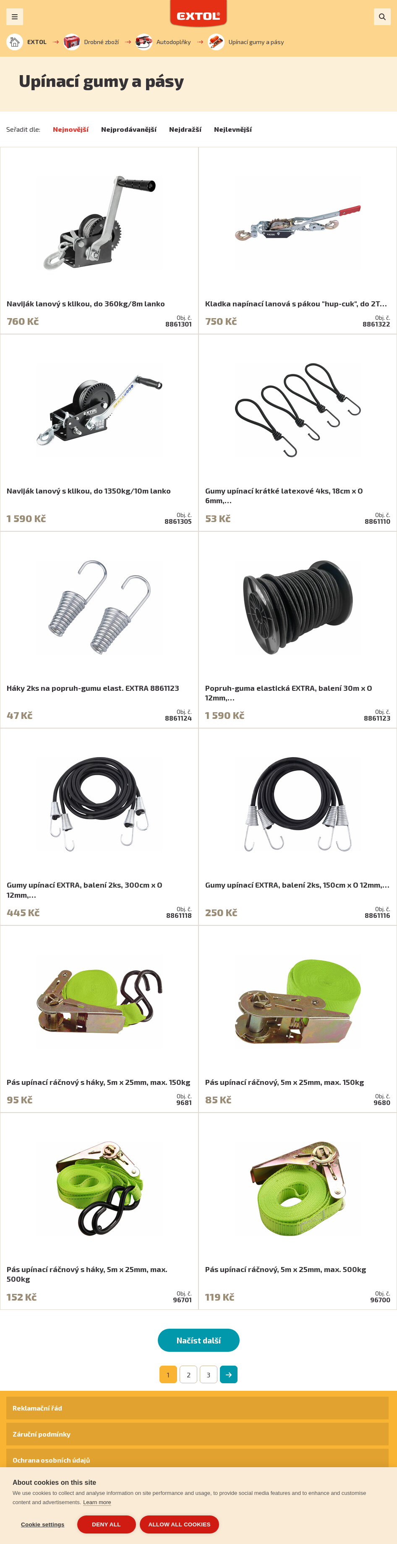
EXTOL (26, 42)
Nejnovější (71, 129)
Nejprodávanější (129, 129)
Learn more (97, 1502)
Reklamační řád (37, 1408)
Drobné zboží (91, 42)
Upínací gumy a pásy (246, 42)
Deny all (106, 1524)
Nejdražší (185, 129)
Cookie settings (43, 1524)
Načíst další (199, 1340)
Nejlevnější (233, 129)
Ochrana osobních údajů (51, 1460)
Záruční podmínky (42, 1434)
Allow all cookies (180, 1524)
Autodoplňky (163, 42)
